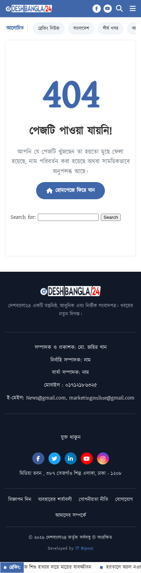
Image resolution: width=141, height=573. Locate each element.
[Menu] (133, 9)
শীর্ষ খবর (110, 28)
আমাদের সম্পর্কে (70, 515)
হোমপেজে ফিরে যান (70, 190)
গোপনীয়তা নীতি (93, 499)
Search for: (23, 217)
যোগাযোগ (124, 499)
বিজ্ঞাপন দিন (19, 499)
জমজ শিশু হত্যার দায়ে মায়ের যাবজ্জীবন (53, 567)
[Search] (119, 9)
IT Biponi (84, 548)
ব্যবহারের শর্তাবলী (55, 499)
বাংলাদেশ (81, 28)
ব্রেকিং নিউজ (48, 28)
